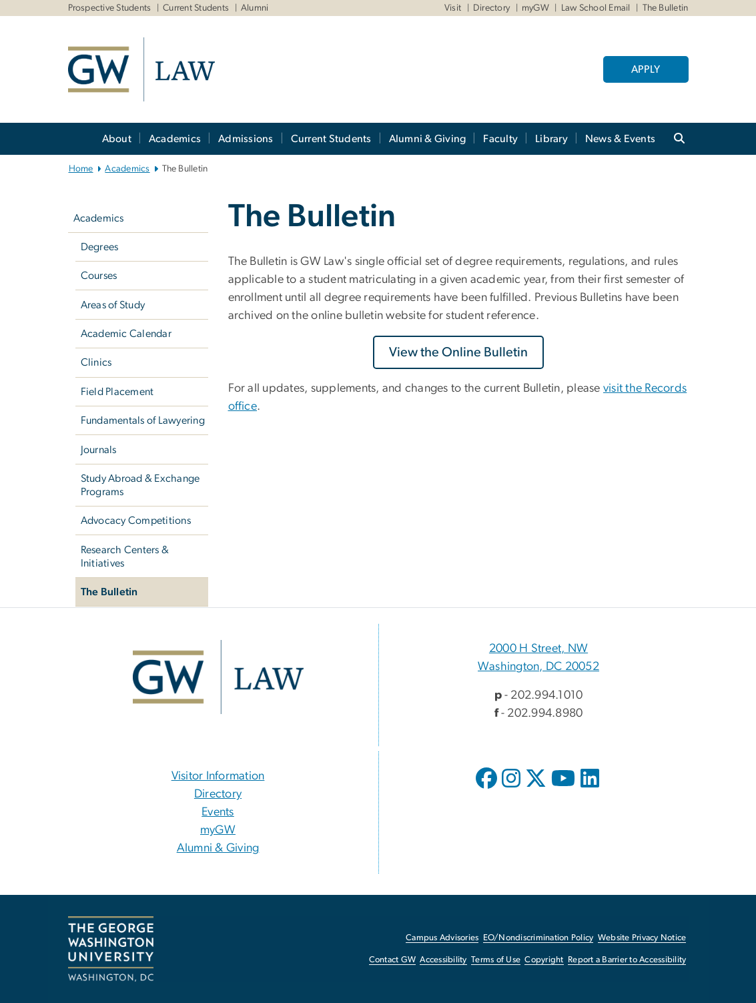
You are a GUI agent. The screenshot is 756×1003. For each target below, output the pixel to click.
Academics (175, 138)
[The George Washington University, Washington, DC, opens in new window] (110, 949)
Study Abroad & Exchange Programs (140, 485)
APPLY (645, 69)
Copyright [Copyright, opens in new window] (543, 960)
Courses (99, 275)
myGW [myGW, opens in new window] (218, 830)
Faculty (500, 138)
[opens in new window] (488, 788)
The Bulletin (109, 592)
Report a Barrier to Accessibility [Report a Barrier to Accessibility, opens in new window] (627, 960)
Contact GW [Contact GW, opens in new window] (392, 960)
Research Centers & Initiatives (125, 557)
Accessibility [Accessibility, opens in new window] (443, 960)
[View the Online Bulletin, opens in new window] (458, 352)
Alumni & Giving (427, 138)
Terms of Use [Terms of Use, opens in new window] (495, 960)
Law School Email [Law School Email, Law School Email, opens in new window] (596, 8)
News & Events (620, 138)
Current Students (196, 8)
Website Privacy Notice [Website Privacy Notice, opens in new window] (642, 938)
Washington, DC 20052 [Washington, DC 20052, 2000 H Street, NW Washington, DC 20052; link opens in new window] (538, 667)
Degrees (100, 247)
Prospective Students (109, 8)
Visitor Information (218, 776)
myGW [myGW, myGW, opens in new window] (535, 8)
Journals (99, 449)
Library (551, 138)
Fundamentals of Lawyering (143, 420)
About (116, 138)
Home (81, 169)
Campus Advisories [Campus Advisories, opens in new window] (442, 938)
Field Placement (117, 391)
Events (218, 812)
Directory (491, 8)
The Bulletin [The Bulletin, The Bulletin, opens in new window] (666, 8)
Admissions (246, 138)
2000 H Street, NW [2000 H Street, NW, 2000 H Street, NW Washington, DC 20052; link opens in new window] (538, 649)
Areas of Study (113, 305)
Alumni (255, 8)
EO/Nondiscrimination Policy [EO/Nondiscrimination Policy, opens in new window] (538, 938)
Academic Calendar (126, 333)
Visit (452, 8)
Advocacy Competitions (136, 520)
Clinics (96, 362)
